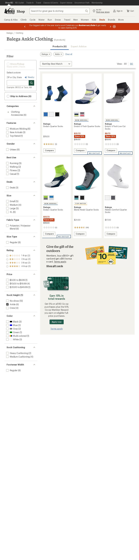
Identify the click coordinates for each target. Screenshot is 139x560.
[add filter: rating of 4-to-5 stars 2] (18, 256)
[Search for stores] (31, 83)
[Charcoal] (113, 197)
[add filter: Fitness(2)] (11, 170)
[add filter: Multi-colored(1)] (16, 335)
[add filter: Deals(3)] (10, 187)
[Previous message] (24, 26)
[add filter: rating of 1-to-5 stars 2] (18, 266)
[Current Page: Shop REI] (9, 2)
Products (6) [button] (60, 46)
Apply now (56, 322)
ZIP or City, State (14, 77)
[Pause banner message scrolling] (114, 26)
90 (131, 63)
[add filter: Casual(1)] (11, 174)
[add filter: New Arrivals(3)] (14, 132)
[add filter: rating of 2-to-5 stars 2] (18, 263)
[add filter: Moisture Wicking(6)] (16, 128)
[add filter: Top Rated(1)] (13, 135)
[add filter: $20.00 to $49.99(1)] (17, 287)
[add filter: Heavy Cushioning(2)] (17, 353)
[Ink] (45, 114)
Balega (10, 33)
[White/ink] (76, 114)
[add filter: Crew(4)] (10, 308)
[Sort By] (56, 63)
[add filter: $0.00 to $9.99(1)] (15, 280)
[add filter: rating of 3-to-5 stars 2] (18, 259)
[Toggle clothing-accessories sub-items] (8, 112)
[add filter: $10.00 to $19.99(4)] (16, 283)
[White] (51, 114)
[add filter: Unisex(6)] (11, 149)
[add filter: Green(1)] (12, 332)
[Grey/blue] (76, 197)
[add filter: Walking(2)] (12, 166)
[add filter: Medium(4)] (12, 204)
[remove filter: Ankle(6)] (11, 304)
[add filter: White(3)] (12, 339)
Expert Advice (78, 46)
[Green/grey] (45, 197)
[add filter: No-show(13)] (12, 300)
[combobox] (60, 11)
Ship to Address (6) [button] (19, 96)
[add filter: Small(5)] (10, 201)
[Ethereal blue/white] (51, 197)
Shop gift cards (54, 266)
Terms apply (60, 261)
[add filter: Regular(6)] (11, 242)
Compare (49, 151)
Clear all (68, 54)
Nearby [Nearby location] (29, 77)
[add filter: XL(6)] (9, 212)
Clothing (19, 33)
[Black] (57, 114)
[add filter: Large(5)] (10, 208)
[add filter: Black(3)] (12, 321)
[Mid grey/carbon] (82, 114)
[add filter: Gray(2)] (12, 328)
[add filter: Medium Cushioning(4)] (18, 356)
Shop (21, 11)
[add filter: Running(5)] (12, 163)
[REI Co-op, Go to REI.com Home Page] (9, 11)
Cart (130, 11)
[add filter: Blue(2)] (11, 325)
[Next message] (110, 26)
